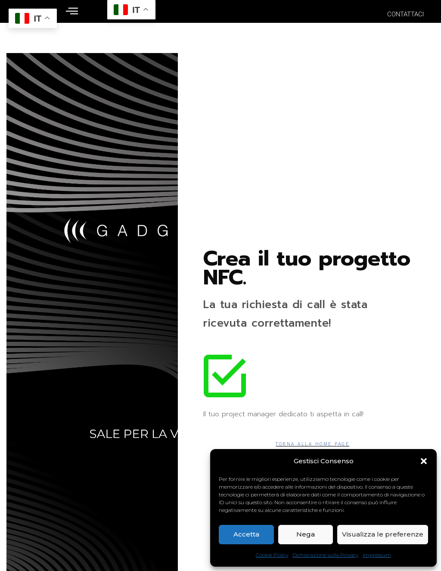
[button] (423, 461)
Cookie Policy (272, 555)
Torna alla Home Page (312, 444)
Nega (305, 534)
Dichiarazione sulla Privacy (325, 555)
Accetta (246, 534)
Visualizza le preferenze (382, 534)
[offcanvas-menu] (72, 11)
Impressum (377, 555)
